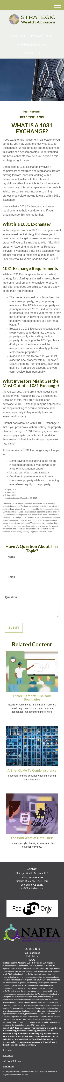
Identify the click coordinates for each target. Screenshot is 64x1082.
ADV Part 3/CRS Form (12, 1061)
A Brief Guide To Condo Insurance (32, 770)
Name (11, 556)
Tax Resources (32, 953)
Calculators (32, 956)
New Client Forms (41, 35)
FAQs (32, 959)
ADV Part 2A (8, 1056)
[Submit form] (14, 628)
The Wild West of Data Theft (32, 838)
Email (11, 577)
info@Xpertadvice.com (32, 44)
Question (11, 597)
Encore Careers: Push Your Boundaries (32, 697)
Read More (7, 1050)
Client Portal (18, 35)
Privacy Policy (8, 1066)
